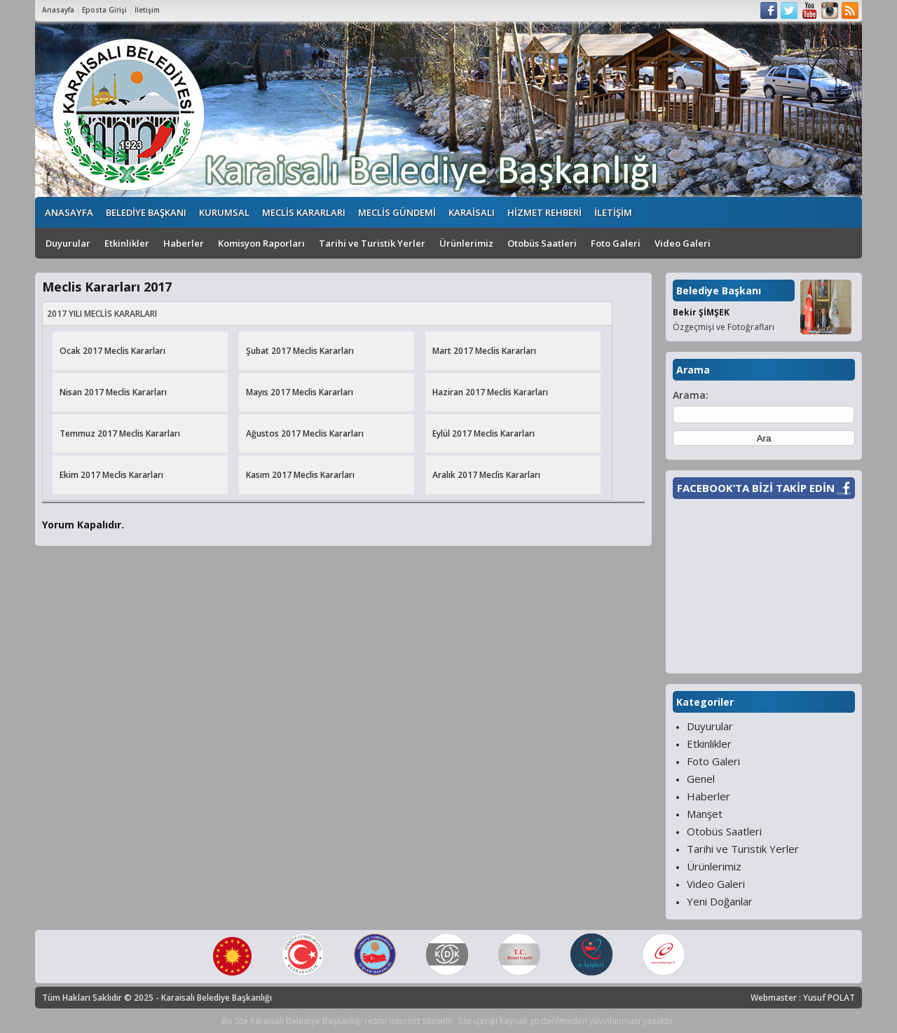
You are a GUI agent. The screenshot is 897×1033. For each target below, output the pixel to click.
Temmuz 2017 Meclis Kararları (120, 433)
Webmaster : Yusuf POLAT (803, 998)
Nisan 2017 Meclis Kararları (113, 392)
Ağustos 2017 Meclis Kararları (305, 433)
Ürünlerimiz (466, 243)
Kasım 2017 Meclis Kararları (300, 475)
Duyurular (68, 243)
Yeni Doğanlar (720, 901)
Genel (701, 779)
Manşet (705, 814)
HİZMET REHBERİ (544, 212)
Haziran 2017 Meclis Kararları (490, 392)
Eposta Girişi (104, 10)
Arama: (690, 395)
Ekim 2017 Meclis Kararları (111, 475)
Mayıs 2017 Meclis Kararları (299, 392)
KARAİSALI (471, 212)
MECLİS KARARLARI (303, 212)
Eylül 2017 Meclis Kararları (483, 433)
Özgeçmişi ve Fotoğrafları (723, 327)
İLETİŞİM (613, 212)
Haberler (183, 243)
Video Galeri (683, 243)
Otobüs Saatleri (542, 243)
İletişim (147, 10)
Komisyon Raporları (261, 243)
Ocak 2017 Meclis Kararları (112, 351)
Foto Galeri (616, 243)
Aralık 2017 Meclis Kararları (486, 475)
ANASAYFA (69, 212)
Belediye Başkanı (718, 290)
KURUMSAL (224, 212)
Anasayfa (58, 10)
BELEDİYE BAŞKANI (146, 212)
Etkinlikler (126, 243)
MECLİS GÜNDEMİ (397, 212)
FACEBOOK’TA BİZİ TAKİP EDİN (756, 488)
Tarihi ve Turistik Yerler (372, 243)
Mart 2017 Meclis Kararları (484, 351)
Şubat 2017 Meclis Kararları (300, 351)
